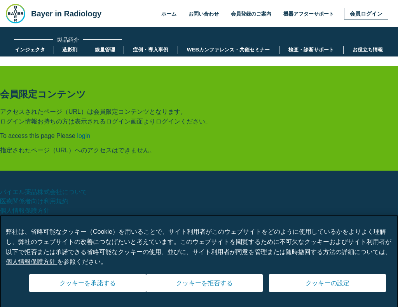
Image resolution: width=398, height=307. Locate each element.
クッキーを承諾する (87, 286)
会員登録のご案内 (251, 14)
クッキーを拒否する (204, 286)
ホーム (168, 14)
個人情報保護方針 (25, 210)
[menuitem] (30, 50)
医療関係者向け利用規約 (34, 201)
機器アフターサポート (308, 14)
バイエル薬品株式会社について (43, 192)
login (83, 135)
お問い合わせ (204, 14)
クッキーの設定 (327, 286)
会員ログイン (366, 14)
